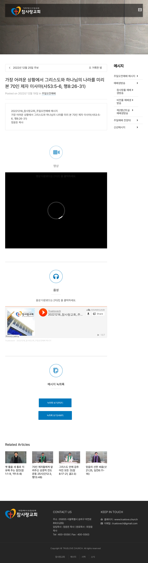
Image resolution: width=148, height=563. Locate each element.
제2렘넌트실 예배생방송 (123, 112)
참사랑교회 (60, 557)
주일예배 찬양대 (122, 120)
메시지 (73, 557)
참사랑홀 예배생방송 (124, 91)
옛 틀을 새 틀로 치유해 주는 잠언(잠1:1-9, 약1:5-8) (14, 470)
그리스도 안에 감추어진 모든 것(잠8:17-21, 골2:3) (69, 470)
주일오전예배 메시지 (124, 76)
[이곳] (57, 181)
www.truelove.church (126, 519)
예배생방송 (119, 83)
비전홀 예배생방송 (124, 102)
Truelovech (10, 341)
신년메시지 (119, 127)
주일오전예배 (49, 93)
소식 (93, 557)
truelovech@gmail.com (124, 523)
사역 (83, 557)
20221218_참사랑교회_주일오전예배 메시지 (34, 341)
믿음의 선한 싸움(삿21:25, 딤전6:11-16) (96, 470)
